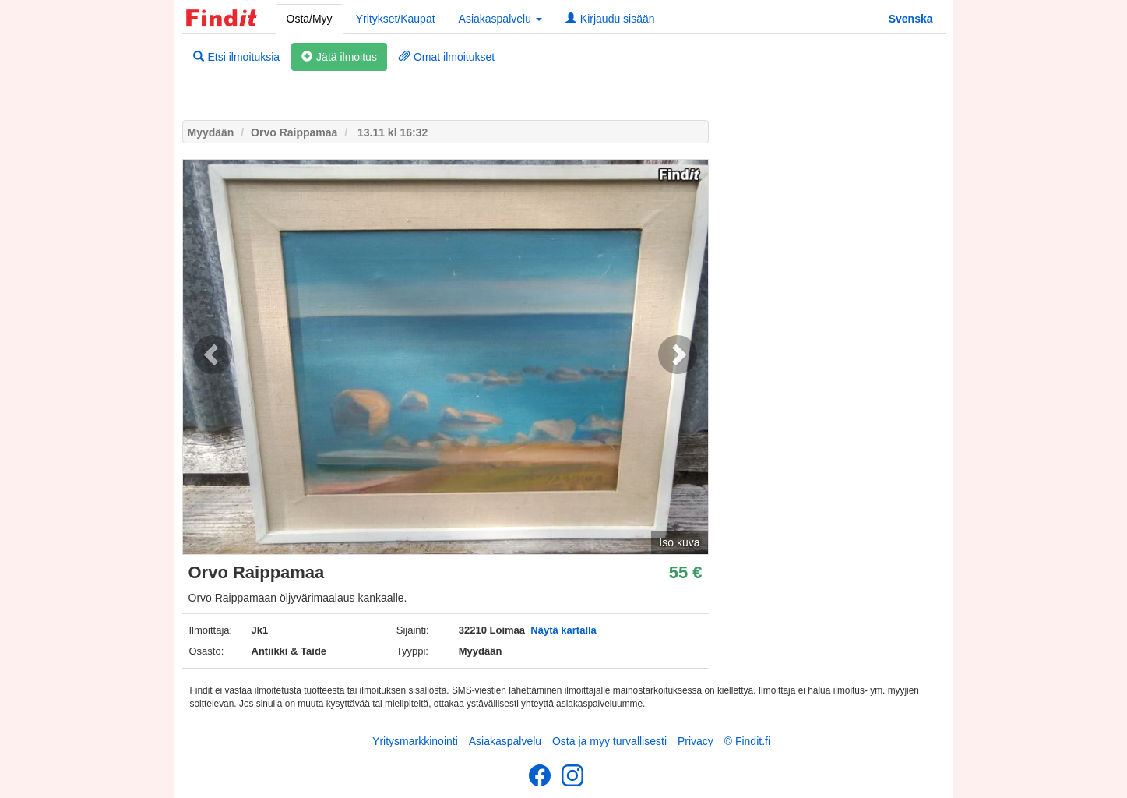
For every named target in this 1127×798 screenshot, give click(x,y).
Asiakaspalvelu (505, 741)
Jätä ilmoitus (339, 57)
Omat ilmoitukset (447, 57)
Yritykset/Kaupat (395, 18)
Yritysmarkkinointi (415, 741)
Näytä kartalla (563, 630)
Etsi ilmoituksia (236, 57)
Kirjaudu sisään (610, 18)
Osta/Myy (310, 18)
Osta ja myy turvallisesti (609, 741)
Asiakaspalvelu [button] (500, 18)
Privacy (695, 741)
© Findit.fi (747, 741)
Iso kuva (679, 542)
